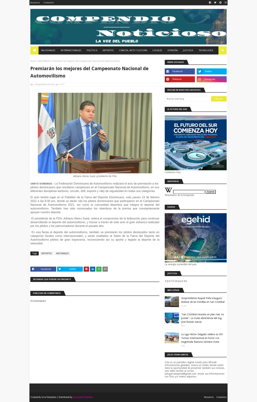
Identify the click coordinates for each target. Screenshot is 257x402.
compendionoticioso (44, 84)
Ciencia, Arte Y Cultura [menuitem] (133, 50)
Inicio (33, 61)
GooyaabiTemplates (83, 397)
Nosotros (35, 2)
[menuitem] (34, 50)
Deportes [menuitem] (108, 50)
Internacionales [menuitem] (71, 50)
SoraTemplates (48, 397)
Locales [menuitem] (157, 50)
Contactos (48, 2)
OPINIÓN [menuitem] (172, 50)
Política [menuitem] (92, 50)
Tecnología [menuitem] (205, 50)
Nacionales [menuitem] (48, 50)
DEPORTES (46, 253)
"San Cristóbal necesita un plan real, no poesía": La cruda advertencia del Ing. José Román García (202, 318)
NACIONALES (44, 61)
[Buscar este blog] (188, 99)
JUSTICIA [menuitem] (188, 50)
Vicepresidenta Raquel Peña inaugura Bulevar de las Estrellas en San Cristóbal (203, 300)
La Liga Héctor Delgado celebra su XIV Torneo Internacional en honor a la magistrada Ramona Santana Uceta (202, 338)
